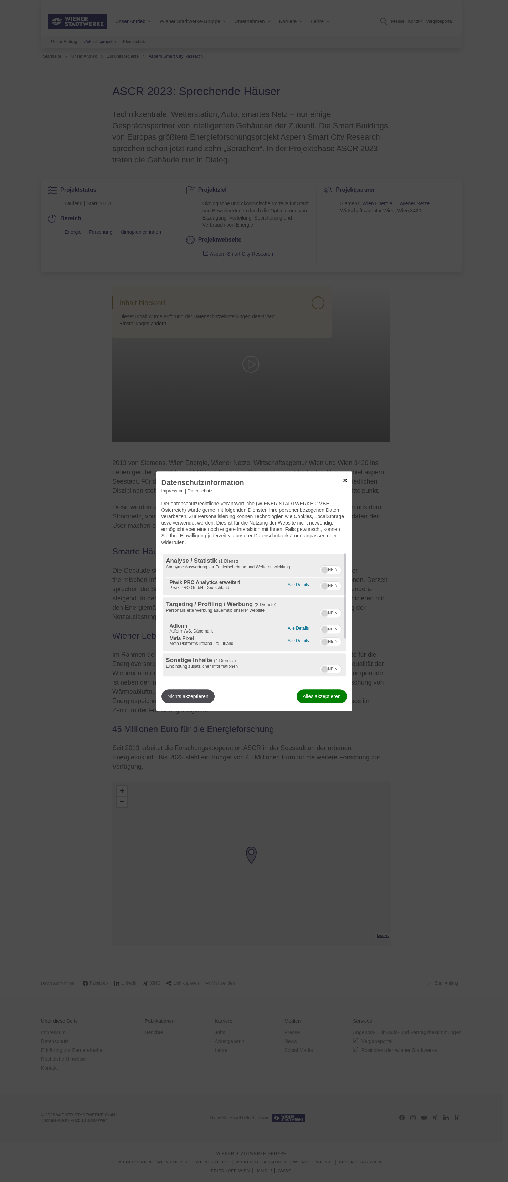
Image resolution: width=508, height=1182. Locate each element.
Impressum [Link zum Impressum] (172, 491)
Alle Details (298, 583)
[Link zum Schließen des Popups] (345, 480)
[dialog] (254, 591)
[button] (324, 570)
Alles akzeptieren (322, 696)
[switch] (330, 568)
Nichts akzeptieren (188, 696)
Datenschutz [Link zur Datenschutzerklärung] (200, 491)
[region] (254, 615)
